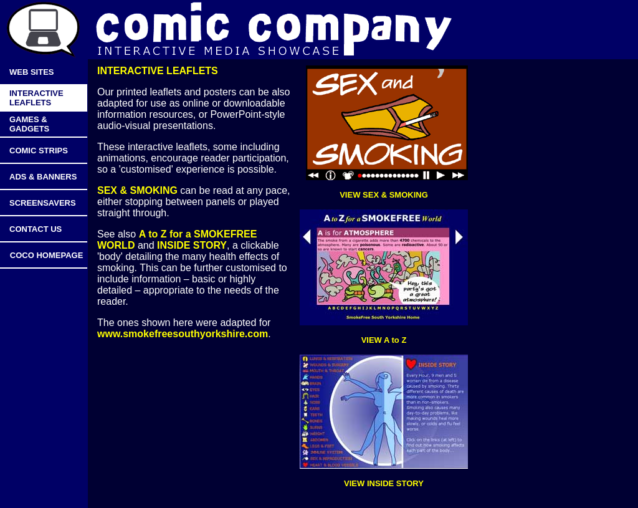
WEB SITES (31, 72)
